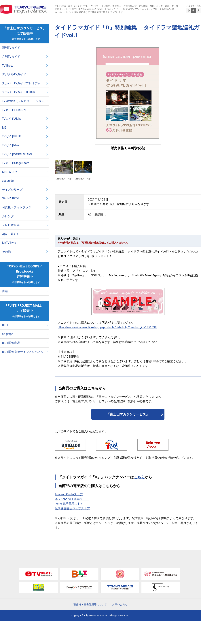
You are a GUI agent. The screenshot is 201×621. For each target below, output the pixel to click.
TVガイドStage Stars (15, 163)
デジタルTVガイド (14, 74)
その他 (6, 251)
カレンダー (9, 216)
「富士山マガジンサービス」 (128, 414)
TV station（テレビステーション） (24, 101)
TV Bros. (7, 65)
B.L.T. (5, 325)
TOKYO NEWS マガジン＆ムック (23, 9)
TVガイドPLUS (12, 136)
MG (4, 127)
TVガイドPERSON (14, 110)
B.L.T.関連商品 (11, 343)
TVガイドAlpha (11, 118)
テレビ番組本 (11, 225)
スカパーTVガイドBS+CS (18, 92)
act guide (8, 180)
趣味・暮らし (11, 234)
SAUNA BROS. (11, 198)
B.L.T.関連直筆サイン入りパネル (22, 352)
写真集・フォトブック (16, 207)
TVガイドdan (10, 145)
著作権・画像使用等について (90, 604)
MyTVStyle (9, 242)
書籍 (5, 291)
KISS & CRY (9, 172)
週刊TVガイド (11, 47)
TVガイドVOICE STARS (17, 154)
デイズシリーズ (12, 189)
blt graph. (8, 334)
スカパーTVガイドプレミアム (21, 83)
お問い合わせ (120, 604)
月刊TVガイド (11, 56)
